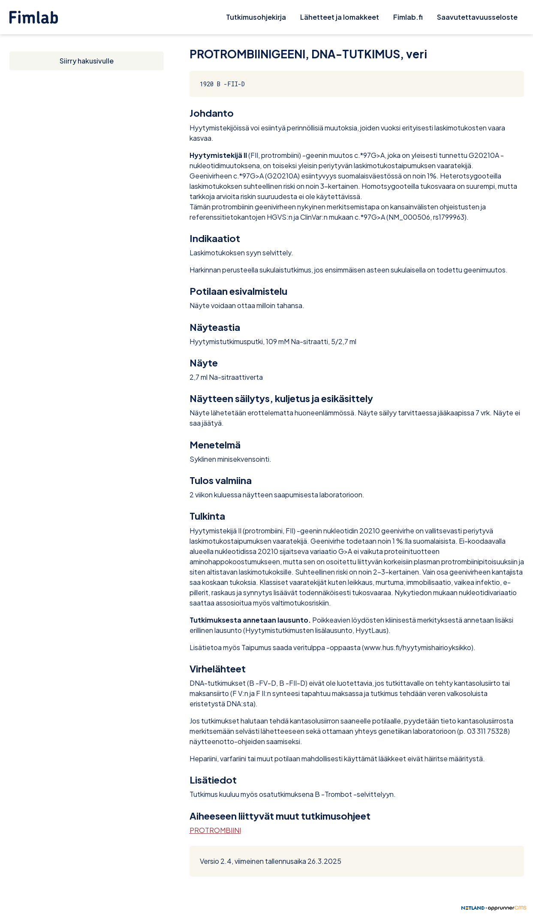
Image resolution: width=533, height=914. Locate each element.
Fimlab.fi (408, 16)
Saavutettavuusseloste (477, 16)
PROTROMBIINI (215, 830)
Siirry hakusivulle (87, 60)
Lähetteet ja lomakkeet (339, 16)
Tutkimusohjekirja (256, 16)
